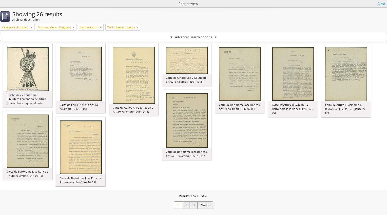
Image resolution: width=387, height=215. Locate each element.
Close (382, 3)
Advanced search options (193, 37)
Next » (205, 205)
